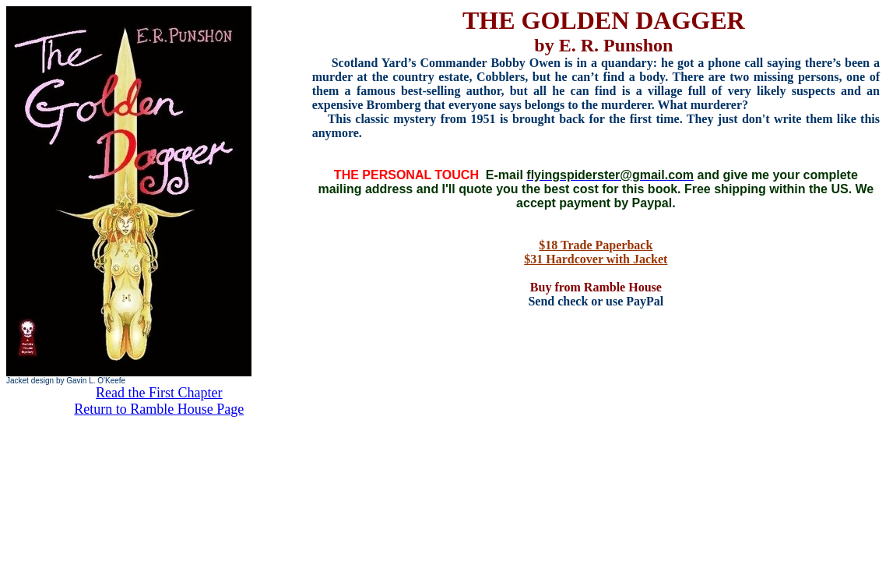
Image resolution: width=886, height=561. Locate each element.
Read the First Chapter (159, 392)
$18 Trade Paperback (595, 245)
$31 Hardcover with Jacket (595, 259)
